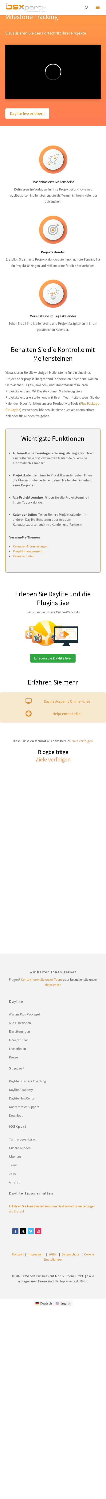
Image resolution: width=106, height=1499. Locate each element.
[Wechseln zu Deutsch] (43, 1303)
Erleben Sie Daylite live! (53, 658)
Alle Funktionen (20, 1023)
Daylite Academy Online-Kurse (67, 701)
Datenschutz (70, 1254)
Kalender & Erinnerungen (30, 546)
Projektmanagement (28, 551)
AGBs (53, 1254)
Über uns (15, 1156)
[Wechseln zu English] (63, 1303)
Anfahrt (14, 1182)
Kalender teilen (23, 556)
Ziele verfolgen (82, 741)
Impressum (36, 1254)
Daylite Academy (21, 1089)
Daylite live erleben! (27, 113)
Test (13, 134)
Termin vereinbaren (22, 1139)
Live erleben (17, 1048)
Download (16, 1115)
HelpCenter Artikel (67, 713)
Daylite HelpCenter (22, 1098)
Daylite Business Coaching (27, 1081)
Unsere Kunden (20, 1148)
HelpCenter (53, 984)
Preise (13, 1057)
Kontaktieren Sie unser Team (41, 979)
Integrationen (19, 1040)
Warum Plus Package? (24, 1014)
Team (13, 1165)
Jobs (12, 1173)
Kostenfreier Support (24, 1107)
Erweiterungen (19, 1031)
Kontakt (18, 1254)
